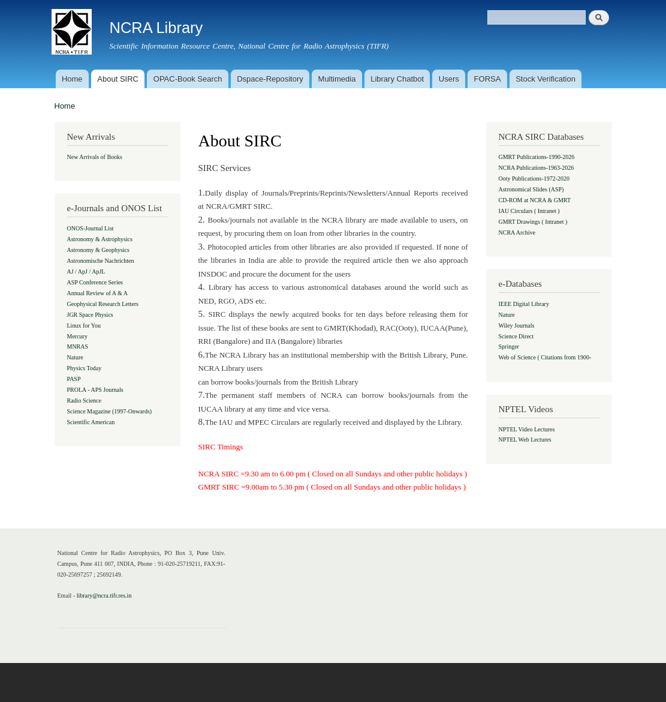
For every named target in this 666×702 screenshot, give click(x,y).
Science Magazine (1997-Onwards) (109, 411)
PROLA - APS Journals (95, 389)
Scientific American (91, 422)
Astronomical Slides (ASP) (531, 189)
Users (449, 78)
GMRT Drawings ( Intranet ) (533, 221)
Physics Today (84, 368)
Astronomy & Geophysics (98, 250)
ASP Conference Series (95, 282)
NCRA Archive (517, 232)
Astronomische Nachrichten (100, 260)
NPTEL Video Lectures (527, 429)
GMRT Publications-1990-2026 (537, 157)
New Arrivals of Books (95, 157)
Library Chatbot (397, 78)
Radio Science (84, 400)
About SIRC (117, 78)
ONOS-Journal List (90, 228)
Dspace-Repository (270, 78)
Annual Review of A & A (97, 293)
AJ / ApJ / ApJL (86, 271)
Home (72, 78)
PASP (74, 379)
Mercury (77, 336)
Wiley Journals (517, 325)
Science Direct (516, 336)
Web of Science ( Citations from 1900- (545, 357)
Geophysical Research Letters (102, 304)
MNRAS (78, 346)
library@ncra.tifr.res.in (104, 595)
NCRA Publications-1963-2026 (536, 167)
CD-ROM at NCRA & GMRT (535, 200)
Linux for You (84, 325)
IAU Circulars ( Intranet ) (529, 211)
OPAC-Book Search (187, 78)
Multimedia (337, 78)
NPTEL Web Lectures (525, 439)
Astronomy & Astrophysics (99, 239)
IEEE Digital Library (524, 304)
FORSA (487, 78)
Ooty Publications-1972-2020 (534, 178)
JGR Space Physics (90, 314)
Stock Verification (545, 78)
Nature (75, 357)
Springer (509, 346)
